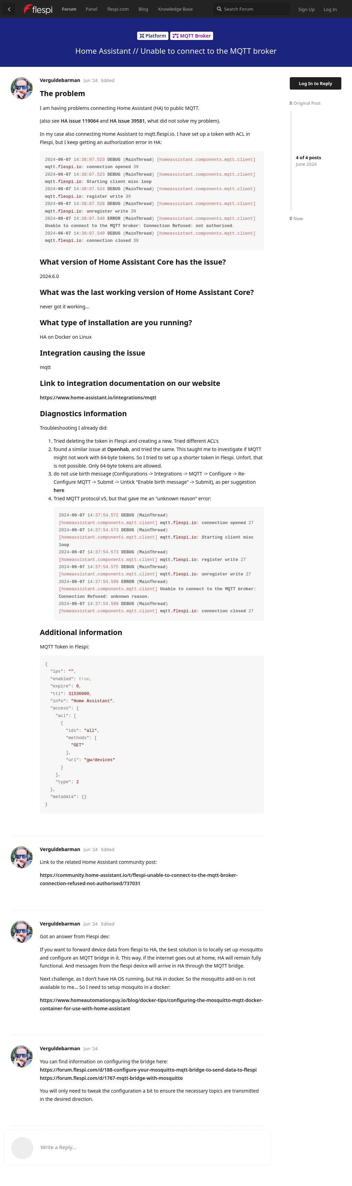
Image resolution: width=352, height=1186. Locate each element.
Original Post (304, 103)
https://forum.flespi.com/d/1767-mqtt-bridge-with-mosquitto (111, 1078)
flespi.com (118, 9)
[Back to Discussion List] (9, 9)
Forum (69, 9)
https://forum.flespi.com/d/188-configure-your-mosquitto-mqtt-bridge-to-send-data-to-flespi (148, 1069)
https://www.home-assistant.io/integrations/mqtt (98, 397)
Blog (143, 9)
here (59, 490)
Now (296, 218)
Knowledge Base (175, 9)
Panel (91, 9)
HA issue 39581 (127, 120)
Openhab (118, 449)
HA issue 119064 (80, 120)
